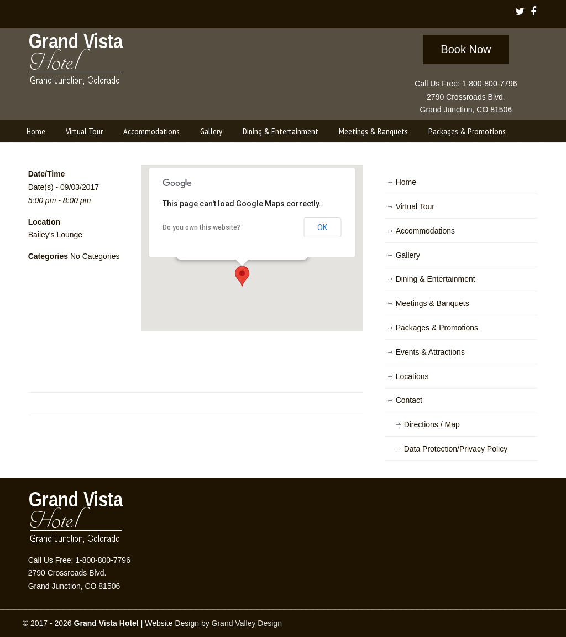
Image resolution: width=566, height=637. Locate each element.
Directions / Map (432, 424)
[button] (242, 276)
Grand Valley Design (247, 623)
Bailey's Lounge (55, 234)
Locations (412, 376)
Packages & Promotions (437, 327)
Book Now (466, 49)
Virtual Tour (415, 206)
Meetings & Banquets (432, 303)
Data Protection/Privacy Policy (456, 448)
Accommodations (425, 230)
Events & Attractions (430, 352)
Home (406, 182)
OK (322, 227)
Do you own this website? (201, 227)
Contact (409, 400)
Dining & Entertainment (435, 279)
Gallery (408, 255)
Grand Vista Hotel (76, 61)
